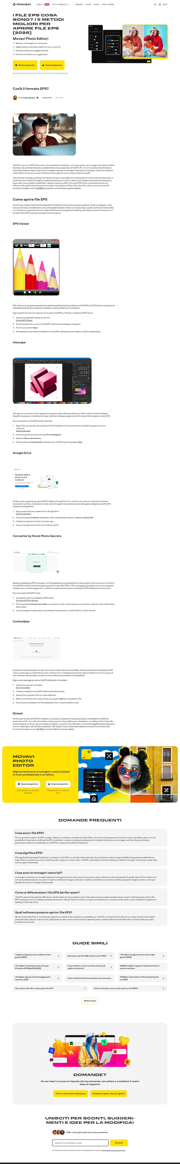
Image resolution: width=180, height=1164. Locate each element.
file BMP (40, 188)
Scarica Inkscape (23, 431)
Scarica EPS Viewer (24, 320)
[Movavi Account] (159, 4)
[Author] (15, 97)
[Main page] (22, 4)
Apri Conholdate (23, 687)
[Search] (155, 4)
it (165, 4)
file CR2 (39, 729)
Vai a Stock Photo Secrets (27, 600)
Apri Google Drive (23, 514)
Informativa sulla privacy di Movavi (113, 1150)
